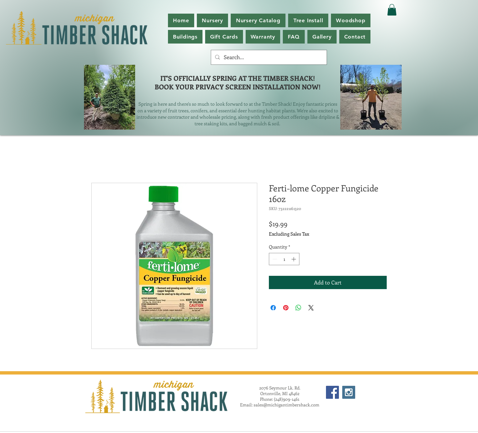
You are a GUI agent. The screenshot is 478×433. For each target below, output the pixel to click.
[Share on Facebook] (273, 308)
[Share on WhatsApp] (298, 308)
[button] (258, 20)
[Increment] (294, 259)
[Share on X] (311, 308)
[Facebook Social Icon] (332, 392)
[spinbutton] (284, 259)
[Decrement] (274, 259)
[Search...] (268, 57)
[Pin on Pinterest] (286, 308)
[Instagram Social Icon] (348, 392)
